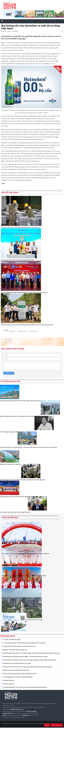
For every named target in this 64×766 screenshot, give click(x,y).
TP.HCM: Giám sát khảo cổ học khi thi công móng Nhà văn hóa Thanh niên (24, 643)
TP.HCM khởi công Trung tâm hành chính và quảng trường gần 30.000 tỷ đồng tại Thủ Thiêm (29, 660)
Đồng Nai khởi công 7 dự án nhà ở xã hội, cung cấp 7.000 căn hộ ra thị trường (24, 575)
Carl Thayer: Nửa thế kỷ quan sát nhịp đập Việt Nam (15, 512)
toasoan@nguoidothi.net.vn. (14, 715)
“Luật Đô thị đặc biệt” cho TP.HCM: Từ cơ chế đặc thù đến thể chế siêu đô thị (25, 687)
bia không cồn (33, 331)
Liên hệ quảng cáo (57, 725)
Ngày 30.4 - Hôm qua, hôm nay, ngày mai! (15, 649)
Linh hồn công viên (8, 684)
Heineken (12, 331)
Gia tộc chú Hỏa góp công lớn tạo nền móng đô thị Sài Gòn (20, 673)
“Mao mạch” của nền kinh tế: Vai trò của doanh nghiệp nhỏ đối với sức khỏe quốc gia (27, 667)
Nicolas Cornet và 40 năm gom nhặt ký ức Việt (16, 670)
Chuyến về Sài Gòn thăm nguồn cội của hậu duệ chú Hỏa (19, 646)
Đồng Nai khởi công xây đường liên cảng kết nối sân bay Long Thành (21, 597)
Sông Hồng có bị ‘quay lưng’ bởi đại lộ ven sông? (17, 663)
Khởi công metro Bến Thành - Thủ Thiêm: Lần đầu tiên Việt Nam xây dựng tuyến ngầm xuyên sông (31, 653)
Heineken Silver (22, 331)
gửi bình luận (8, 373)
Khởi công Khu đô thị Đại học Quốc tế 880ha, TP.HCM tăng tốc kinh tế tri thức (25, 656)
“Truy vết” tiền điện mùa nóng (11, 639)
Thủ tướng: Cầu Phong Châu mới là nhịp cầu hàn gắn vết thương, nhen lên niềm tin (25, 553)
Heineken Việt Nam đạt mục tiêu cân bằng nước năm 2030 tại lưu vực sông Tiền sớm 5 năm (27, 325)
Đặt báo (47, 725)
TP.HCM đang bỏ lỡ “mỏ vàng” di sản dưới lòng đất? (18, 677)
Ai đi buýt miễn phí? (8, 680)
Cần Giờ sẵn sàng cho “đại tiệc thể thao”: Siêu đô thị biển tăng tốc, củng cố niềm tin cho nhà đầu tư (28, 447)
